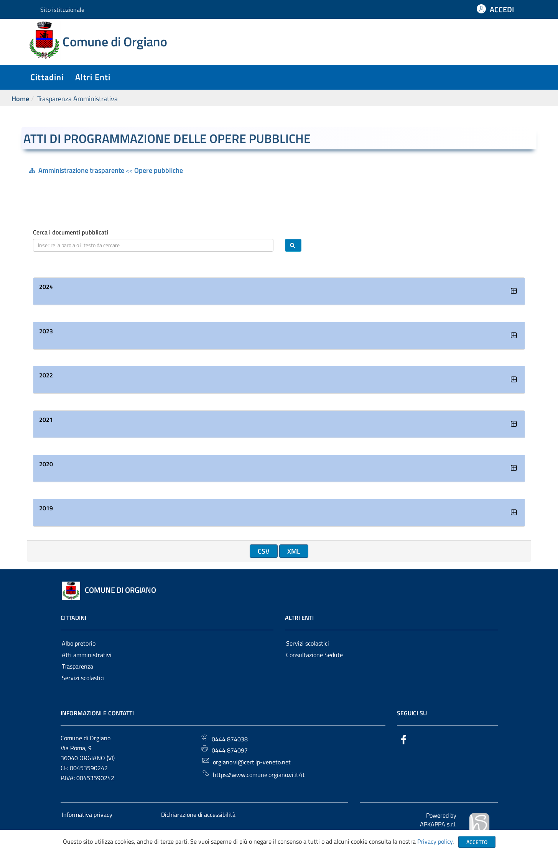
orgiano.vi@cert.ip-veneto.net (246, 761)
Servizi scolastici (83, 677)
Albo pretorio (78, 643)
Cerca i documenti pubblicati (70, 232)
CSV (264, 551)
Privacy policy (435, 841)
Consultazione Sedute (314, 654)
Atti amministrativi (87, 654)
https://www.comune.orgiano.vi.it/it (253, 774)
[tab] (279, 291)
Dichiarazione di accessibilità (198, 814)
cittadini (47, 77)
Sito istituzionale (62, 9)
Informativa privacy (87, 814)
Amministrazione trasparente (81, 170)
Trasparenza (77, 666)
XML (293, 551)
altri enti (92, 77)
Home (20, 98)
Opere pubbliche (158, 170)
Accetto (476, 842)
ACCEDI (502, 9)
